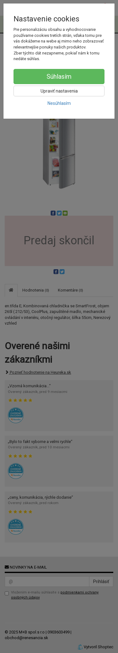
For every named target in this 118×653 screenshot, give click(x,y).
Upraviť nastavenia (59, 91)
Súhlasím (59, 76)
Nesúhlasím (59, 103)
